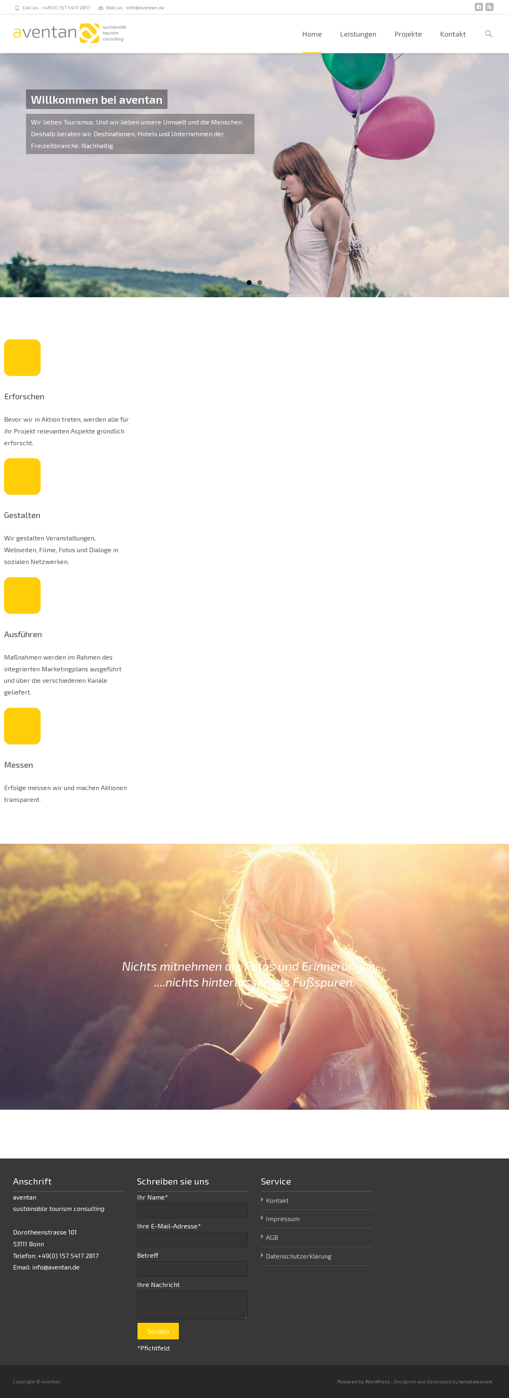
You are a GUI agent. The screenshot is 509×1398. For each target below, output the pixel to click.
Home (312, 41)
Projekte (408, 41)
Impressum (283, 1218)
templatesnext (475, 1381)
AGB (272, 1237)
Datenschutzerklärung (298, 1256)
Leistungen (358, 41)
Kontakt (453, 41)
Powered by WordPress (364, 1381)
